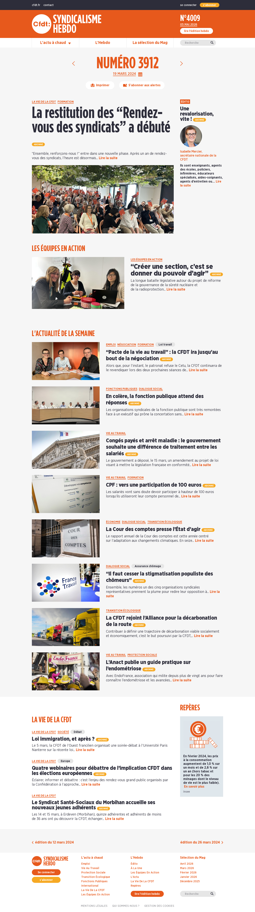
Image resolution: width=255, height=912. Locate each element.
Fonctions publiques (94, 881)
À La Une (136, 868)
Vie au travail (90, 868)
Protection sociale (93, 872)
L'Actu (135, 877)
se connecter (188, 5)
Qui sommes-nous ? (125, 906)
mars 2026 (187, 868)
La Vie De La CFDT (142, 881)
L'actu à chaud (55, 43)
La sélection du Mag (150, 43)
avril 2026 (186, 863)
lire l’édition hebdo (196, 31)
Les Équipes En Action (145, 872)
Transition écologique (95, 877)
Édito (134, 863)
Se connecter (46, 872)
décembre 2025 (190, 881)
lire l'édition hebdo (147, 894)
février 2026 (188, 872)
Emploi (85, 863)
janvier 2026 (188, 877)
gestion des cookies (159, 906)
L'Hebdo (102, 43)
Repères (136, 885)
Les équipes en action (95, 894)
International (89, 885)
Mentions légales (94, 906)
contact (48, 5)
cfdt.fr (36, 5)
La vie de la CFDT (93, 890)
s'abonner (209, 5)
